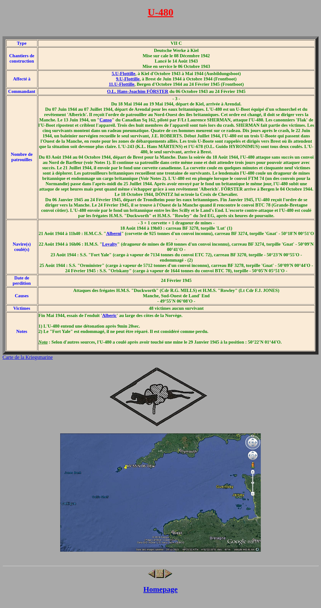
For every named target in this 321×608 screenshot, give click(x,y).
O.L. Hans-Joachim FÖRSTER (137, 91)
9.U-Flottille (127, 78)
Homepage (160, 589)
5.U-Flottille (123, 73)
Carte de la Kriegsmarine (28, 357)
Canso (105, 119)
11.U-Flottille (121, 84)
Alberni (113, 233)
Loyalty (109, 244)
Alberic (109, 315)
